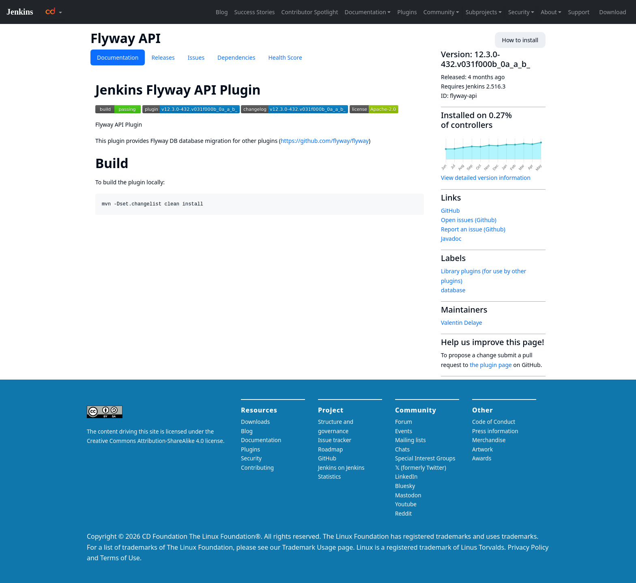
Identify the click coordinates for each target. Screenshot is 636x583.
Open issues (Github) (468, 220)
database (453, 290)
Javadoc (451, 238)
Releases (162, 57)
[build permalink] (135, 163)
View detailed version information (486, 177)
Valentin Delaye (461, 322)
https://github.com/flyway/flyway (325, 141)
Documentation (117, 57)
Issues (196, 57)
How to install (520, 40)
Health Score (285, 57)
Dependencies (236, 57)
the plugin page (491, 365)
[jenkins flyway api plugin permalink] (267, 89)
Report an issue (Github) (473, 229)
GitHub (450, 210)
